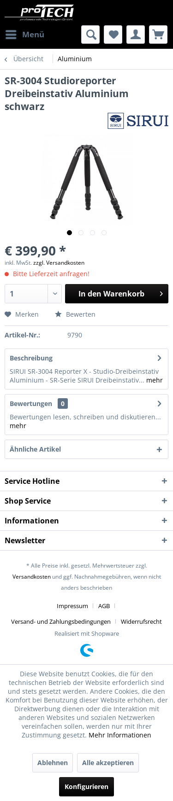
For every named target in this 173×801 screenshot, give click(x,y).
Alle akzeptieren (108, 762)
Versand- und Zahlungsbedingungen (61, 621)
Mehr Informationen (120, 735)
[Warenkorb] (158, 34)
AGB (104, 606)
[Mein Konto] (135, 34)
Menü (25, 33)
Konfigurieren (86, 786)
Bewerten (75, 314)
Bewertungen (31, 403)
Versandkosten (31, 576)
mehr (153, 380)
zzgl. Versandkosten (58, 263)
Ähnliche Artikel (35, 449)
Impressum (72, 606)
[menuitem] (24, 34)
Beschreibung (31, 358)
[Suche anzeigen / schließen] (90, 34)
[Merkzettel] (113, 34)
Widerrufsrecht (141, 621)
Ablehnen (52, 762)
